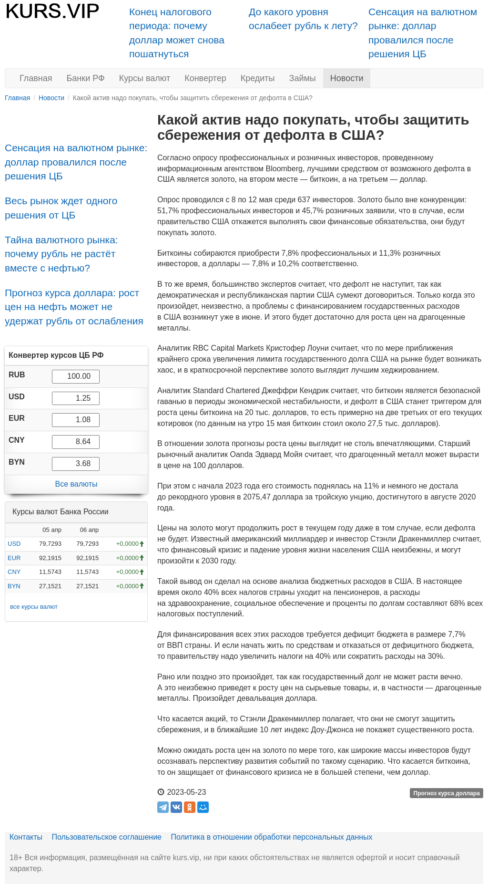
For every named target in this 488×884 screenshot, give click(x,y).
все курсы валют (34, 606)
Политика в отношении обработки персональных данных (271, 837)
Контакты (26, 837)
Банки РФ (86, 78)
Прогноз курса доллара (447, 793)
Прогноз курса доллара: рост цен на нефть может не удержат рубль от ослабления (74, 306)
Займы (302, 78)
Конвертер (205, 78)
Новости (347, 78)
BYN (14, 586)
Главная (36, 78)
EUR (14, 558)
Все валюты (76, 484)
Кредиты (258, 78)
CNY (14, 571)
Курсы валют (144, 78)
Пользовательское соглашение (107, 837)
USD (14, 543)
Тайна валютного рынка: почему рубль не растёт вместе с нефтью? (61, 253)
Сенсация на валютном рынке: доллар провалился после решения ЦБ (76, 161)
